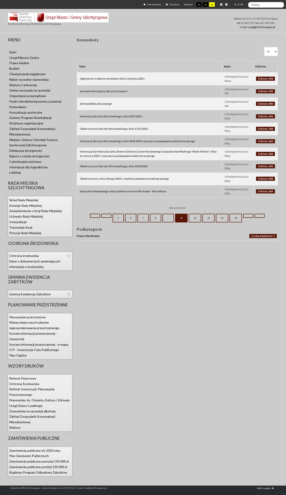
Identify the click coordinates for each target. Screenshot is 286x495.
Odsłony (260, 66)
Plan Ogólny (18, 355)
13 (222, 218)
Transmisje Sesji (20, 227)
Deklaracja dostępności (25, 151)
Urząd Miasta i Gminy (24, 58)
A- (235, 4)
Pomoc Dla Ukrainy (88, 235)
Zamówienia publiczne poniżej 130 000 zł (38, 467)
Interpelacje (18, 222)
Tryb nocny (172, 4)
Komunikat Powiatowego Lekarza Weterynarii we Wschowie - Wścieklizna (123, 191)
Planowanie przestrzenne (27, 317)
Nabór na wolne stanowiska (29, 79)
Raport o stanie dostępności (29, 156)
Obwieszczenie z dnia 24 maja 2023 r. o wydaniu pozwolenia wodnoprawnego (124, 178)
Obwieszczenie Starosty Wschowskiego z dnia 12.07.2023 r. (114, 128)
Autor (227, 66)
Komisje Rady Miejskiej (25, 205)
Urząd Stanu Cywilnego (26, 406)
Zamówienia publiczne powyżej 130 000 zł (39, 461)
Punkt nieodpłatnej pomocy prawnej (35, 101)
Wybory (15, 427)
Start (13, 52)
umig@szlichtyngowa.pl (261, 27)
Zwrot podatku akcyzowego (96, 103)
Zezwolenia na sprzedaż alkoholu (32, 411)
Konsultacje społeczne (25, 112)
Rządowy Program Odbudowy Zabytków (38, 472)
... (168, 218)
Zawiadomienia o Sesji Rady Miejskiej (35, 211)
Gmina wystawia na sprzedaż (29, 90)
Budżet (14, 68)
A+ (242, 4)
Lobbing (15, 172)
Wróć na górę (265, 488)
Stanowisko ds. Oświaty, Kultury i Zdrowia (39, 400)
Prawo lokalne (19, 63)
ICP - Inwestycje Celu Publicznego (34, 350)
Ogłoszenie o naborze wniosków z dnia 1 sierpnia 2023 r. (112, 78)
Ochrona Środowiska (24, 384)
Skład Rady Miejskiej (23, 200)
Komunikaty (18, 107)
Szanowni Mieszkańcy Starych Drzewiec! (104, 91)
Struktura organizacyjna (26, 123)
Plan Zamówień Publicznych (29, 456)
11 (195, 218)
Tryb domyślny (152, 4)
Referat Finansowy (22, 378)
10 (181, 218)
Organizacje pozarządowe (27, 96)
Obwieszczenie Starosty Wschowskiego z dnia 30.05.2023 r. (114, 166)
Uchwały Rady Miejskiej (26, 216)
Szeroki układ (226, 4)
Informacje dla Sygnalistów (28, 167)
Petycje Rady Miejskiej (25, 233)
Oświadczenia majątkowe (27, 74)
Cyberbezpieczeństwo (25, 162)
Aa (199, 4)
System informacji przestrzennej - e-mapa (38, 344)
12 (208, 218)
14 (236, 218)
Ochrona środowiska (24, 256)
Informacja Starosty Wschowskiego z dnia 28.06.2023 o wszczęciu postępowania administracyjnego (137, 141)
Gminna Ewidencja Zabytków (30, 294)
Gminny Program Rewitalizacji (30, 118)
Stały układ (221, 4)
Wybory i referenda (23, 85)
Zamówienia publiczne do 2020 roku (34, 450)
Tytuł (82, 66)
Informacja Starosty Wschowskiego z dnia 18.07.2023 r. (111, 116)
